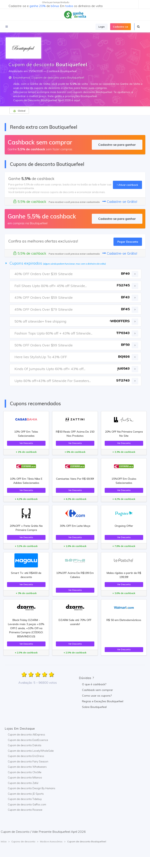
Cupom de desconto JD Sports (26, 793)
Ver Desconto (26, 443)
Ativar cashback (127, 185)
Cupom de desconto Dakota (24, 745)
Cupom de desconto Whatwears (27, 766)
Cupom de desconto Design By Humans (31, 788)
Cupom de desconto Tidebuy (25, 799)
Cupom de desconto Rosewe (25, 809)
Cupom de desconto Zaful (23, 783)
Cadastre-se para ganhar (117, 145)
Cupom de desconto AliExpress (26, 734)
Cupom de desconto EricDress (26, 756)
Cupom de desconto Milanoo (25, 777)
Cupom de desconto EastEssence (28, 740)
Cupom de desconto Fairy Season (28, 761)
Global (19, 110)
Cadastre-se (120, 26)
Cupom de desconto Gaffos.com (27, 804)
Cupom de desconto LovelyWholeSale (31, 750)
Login (101, 26)
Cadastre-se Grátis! (119, 201)
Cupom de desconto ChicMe (24, 772)
